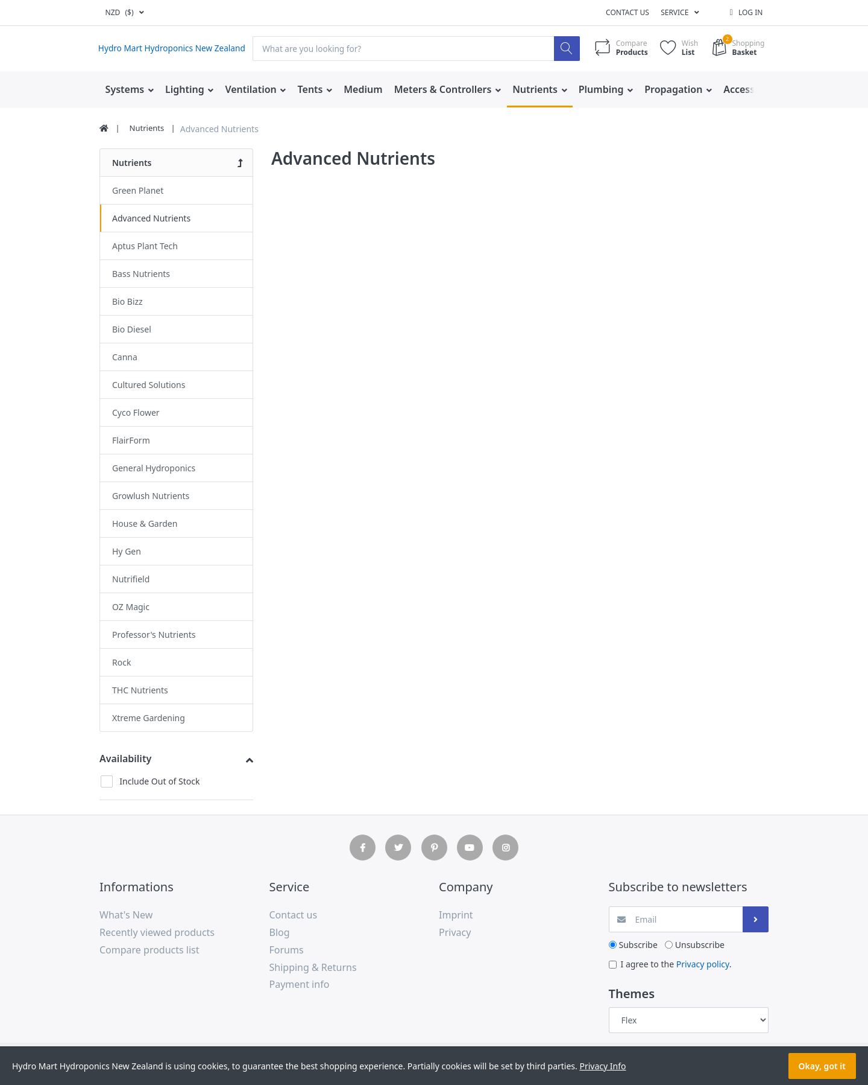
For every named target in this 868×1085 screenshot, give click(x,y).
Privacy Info (602, 1066)
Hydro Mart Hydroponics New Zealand (174, 49)
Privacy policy (702, 964)
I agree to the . (676, 964)
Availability (125, 758)
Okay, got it (822, 1066)
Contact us (627, 12)
